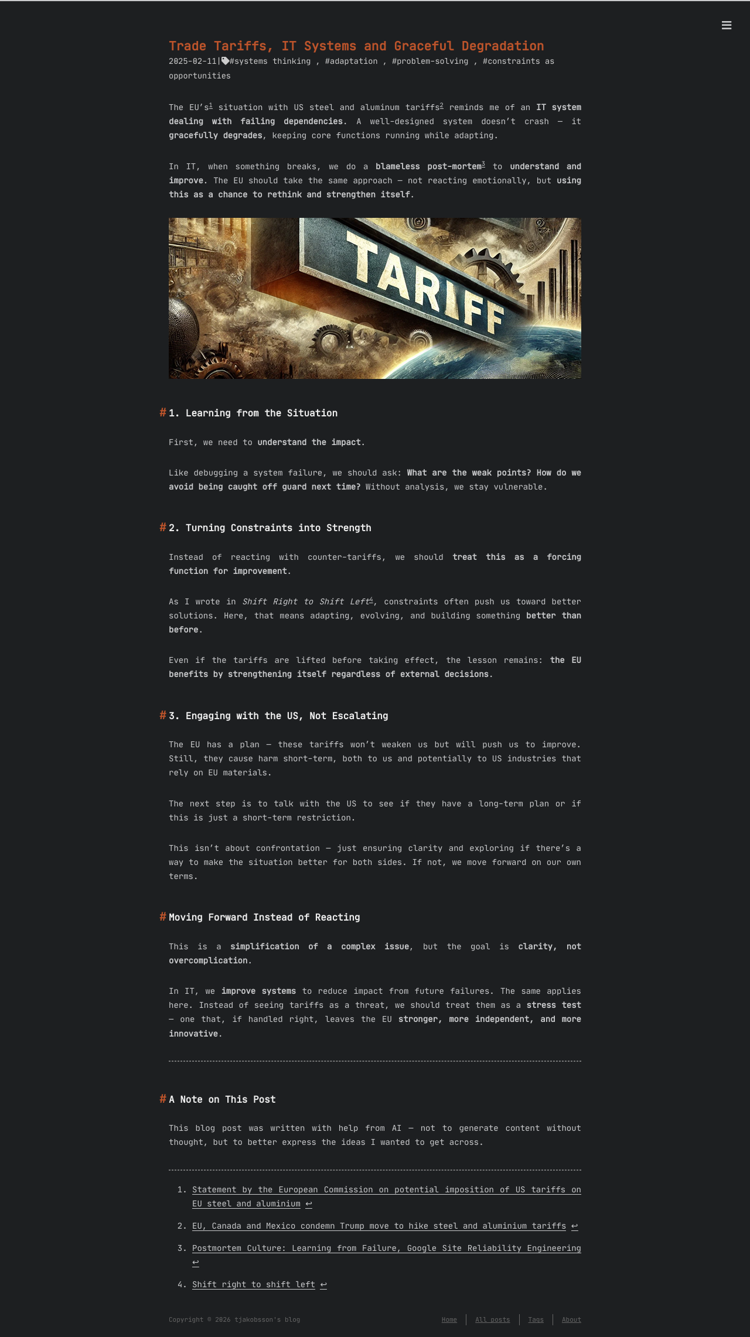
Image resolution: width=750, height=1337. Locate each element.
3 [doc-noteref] (483, 163)
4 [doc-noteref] (371, 599)
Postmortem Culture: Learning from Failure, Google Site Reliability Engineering (386, 1248)
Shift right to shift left (253, 1284)
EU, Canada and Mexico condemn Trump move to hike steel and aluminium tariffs (379, 1225)
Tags (536, 1319)
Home (449, 1319)
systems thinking (272, 61)
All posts (492, 1319)
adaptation (354, 61)
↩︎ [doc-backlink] (308, 1203)
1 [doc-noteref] (211, 105)
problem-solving (432, 61)
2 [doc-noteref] (442, 105)
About (571, 1319)
